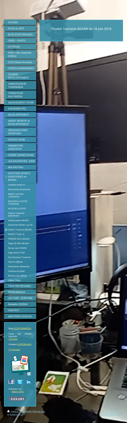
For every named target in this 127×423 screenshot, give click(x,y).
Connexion (114, 411)
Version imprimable (19, 411)
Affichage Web (112, 414)
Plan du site (39, 411)
